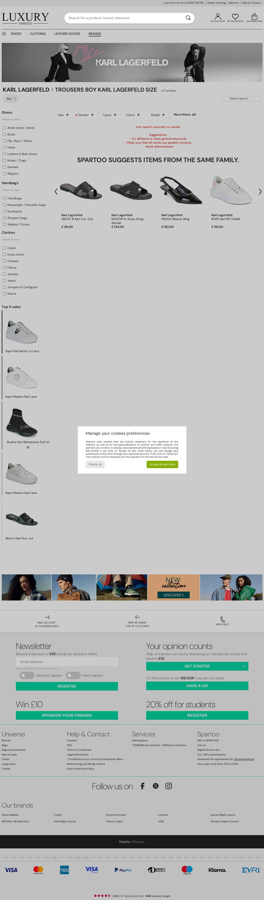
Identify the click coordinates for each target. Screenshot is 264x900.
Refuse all (95, 464)
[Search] (188, 18)
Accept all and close (162, 464)
